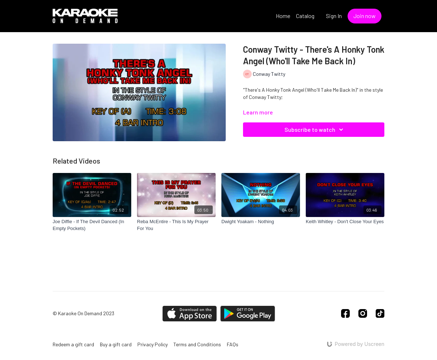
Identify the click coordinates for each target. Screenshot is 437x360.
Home (283, 15)
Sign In (334, 15)
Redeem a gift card (73, 344)
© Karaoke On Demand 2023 (83, 313)
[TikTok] (380, 313)
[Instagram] (362, 313)
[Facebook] (345, 313)
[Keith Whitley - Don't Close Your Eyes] (345, 221)
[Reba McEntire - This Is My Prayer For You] (176, 225)
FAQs (232, 344)
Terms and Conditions (197, 344)
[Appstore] (189, 313)
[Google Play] (247, 313)
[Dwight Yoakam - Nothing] (260, 221)
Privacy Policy (152, 344)
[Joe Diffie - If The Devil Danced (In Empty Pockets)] (92, 225)
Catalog (305, 15)
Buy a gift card (116, 344)
